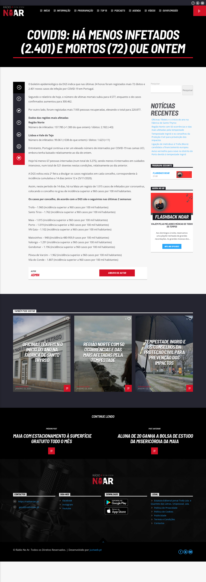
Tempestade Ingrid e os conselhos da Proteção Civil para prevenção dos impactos (171, 157)
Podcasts (119, 10)
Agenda (136, 10)
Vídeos (151, 10)
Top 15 (103, 10)
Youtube (66, 528)
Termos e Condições (164, 539)
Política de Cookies (163, 532)
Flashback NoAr (161, 193)
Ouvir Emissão (170, 10)
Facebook (67, 521)
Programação (85, 10)
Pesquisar (155, 104)
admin (35, 295)
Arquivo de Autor (117, 293)
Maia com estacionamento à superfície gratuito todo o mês (52, 458)
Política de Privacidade (165, 528)
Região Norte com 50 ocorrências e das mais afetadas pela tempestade (103, 373)
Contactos (159, 543)
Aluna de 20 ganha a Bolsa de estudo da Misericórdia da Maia (155, 458)
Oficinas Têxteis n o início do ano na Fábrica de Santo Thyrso (42, 373)
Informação (63, 10)
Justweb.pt (96, 570)
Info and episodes (171, 267)
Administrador (22, 407)
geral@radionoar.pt (28, 527)
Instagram (67, 525)
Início (47, 10)
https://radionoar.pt (28, 521)
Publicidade (160, 535)
